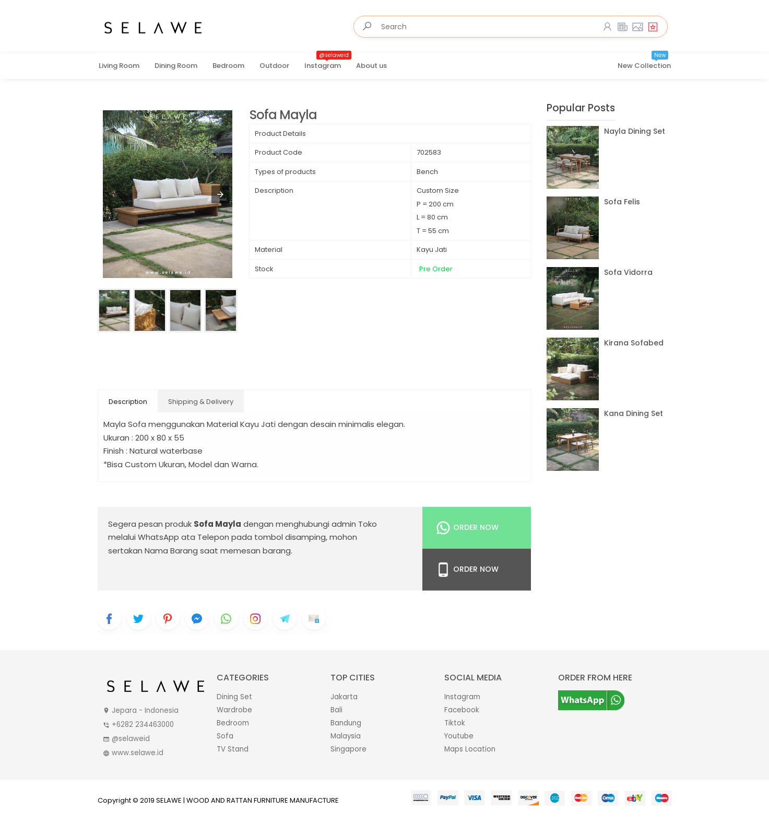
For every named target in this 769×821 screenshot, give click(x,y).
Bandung (345, 723)
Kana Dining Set (633, 413)
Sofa (225, 736)
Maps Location (469, 749)
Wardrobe (234, 710)
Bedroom (228, 66)
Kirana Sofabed (634, 343)
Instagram (327, 62)
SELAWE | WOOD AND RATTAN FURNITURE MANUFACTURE (247, 800)
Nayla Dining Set (634, 131)
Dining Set (234, 697)
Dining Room (176, 66)
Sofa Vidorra (628, 272)
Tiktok (454, 723)
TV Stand (233, 749)
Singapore (348, 749)
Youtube (459, 736)
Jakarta (344, 697)
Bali (336, 710)
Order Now (467, 528)
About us (371, 66)
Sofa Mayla (283, 115)
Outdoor (274, 66)
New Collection (644, 62)
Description (128, 402)
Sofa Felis (622, 201)
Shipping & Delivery (200, 402)
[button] (220, 194)
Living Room (119, 66)
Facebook (461, 710)
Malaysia (345, 736)
